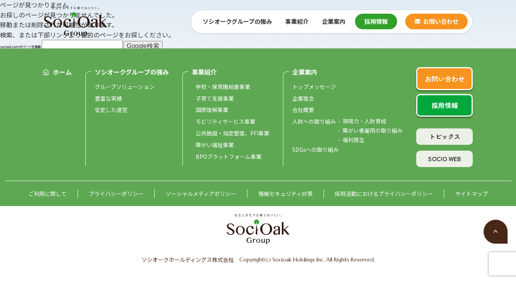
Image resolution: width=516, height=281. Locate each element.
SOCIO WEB (444, 158)
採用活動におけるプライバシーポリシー (384, 193)
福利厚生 (353, 140)
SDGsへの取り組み (315, 149)
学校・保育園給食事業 (223, 87)
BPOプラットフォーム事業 (229, 156)
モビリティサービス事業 (225, 121)
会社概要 (303, 110)
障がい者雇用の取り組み (373, 130)
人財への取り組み (314, 121)
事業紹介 (204, 71)
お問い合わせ (440, 21)
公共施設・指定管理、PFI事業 (232, 133)
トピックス (444, 136)
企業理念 (303, 98)
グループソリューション (124, 87)
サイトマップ (471, 193)
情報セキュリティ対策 (285, 193)
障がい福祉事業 (215, 145)
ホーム (62, 71)
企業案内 (304, 71)
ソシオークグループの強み (132, 71)
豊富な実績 (108, 98)
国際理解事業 (212, 110)
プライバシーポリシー (116, 193)
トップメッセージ (314, 87)
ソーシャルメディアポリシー (201, 193)
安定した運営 (111, 110)
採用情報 (376, 21)
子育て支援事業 (215, 98)
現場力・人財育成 (364, 121)
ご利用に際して (47, 193)
